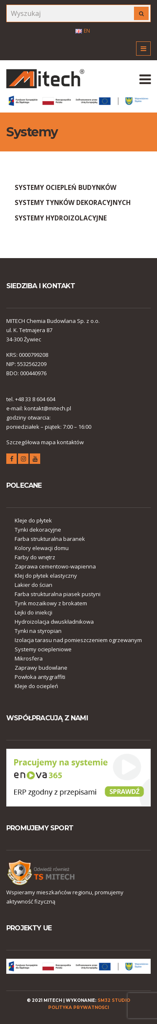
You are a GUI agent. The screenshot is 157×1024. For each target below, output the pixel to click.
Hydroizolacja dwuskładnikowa (54, 621)
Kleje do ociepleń (36, 686)
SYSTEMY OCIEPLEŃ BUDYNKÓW (65, 187)
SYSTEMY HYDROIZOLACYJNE (61, 218)
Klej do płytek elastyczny (46, 575)
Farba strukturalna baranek (50, 539)
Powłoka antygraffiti (40, 677)
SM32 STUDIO (114, 1000)
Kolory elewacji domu (42, 548)
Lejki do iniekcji (33, 612)
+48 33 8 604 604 (35, 399)
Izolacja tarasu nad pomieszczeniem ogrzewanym (78, 640)
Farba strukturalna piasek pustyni (57, 594)
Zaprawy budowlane (41, 667)
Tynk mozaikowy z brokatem (51, 603)
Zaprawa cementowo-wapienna (55, 566)
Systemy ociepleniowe (43, 649)
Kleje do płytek (33, 520)
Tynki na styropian (38, 631)
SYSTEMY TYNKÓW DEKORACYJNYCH (73, 202)
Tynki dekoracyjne (38, 529)
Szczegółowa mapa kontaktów (45, 442)
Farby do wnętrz (35, 557)
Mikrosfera (29, 658)
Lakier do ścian (33, 585)
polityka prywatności (78, 1007)
